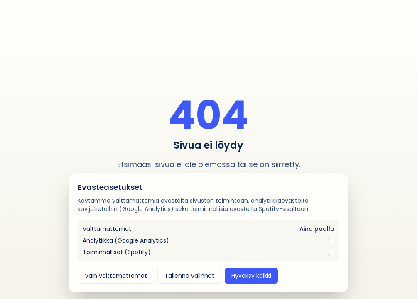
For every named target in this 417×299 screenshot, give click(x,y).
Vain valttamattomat (116, 276)
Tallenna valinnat (189, 276)
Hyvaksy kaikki (251, 276)
